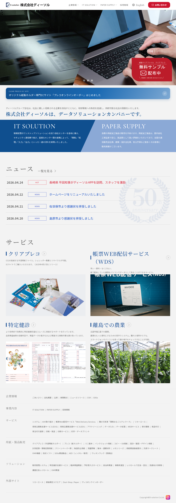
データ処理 (120, 426)
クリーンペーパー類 (63, 448)
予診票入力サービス (92, 465)
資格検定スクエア (53, 482)
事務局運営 (119, 465)
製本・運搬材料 (104, 448)
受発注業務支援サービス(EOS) (45, 426)
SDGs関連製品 (60, 453)
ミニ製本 (89, 443)
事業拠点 (64, 397)
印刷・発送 (50, 431)
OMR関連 (55, 470)
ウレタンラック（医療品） (103, 453)
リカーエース (140, 421)
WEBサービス (133, 426)
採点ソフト (47, 453)
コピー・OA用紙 (121, 443)
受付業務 (145, 426)
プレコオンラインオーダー (93, 482)
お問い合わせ (159, 4)
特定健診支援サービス (59, 465)
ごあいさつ (37, 397)
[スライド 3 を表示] (92, 80)
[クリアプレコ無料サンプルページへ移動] (152, 69)
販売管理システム (39, 465)
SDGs (95, 397)
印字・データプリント (80, 431)
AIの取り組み (47, 421)
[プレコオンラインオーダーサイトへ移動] (88, 93)
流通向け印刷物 (155, 465)
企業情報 (74, 4)
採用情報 (124, 4)
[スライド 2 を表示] (88, 80)
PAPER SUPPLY (108, 4)
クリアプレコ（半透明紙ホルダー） (47, 443)
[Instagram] (168, 497)
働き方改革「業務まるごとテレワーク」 (115, 421)
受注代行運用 (37, 431)
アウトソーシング (94, 426)
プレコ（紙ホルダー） (73, 443)
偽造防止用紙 (79, 448)
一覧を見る (47, 171)
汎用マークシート (151, 448)
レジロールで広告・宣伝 (137, 465)
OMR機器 (36, 453)
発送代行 (155, 426)
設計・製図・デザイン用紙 (141, 443)
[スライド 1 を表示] (84, 80)
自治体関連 (107, 465)
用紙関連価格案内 (133, 448)
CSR (89, 397)
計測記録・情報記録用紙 (42, 448)
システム (36, 421)
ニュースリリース (77, 397)
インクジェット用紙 (103, 443)
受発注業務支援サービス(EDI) (72, 426)
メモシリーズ (118, 448)
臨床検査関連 (76, 465)
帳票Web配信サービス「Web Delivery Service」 (76, 421)
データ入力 (109, 426)
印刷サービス (63, 431)
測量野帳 (91, 448)
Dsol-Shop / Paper (71, 482)
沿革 (56, 397)
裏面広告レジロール (40, 470)
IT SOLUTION (90, 4)
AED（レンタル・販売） (79, 453)
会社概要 (47, 397)
